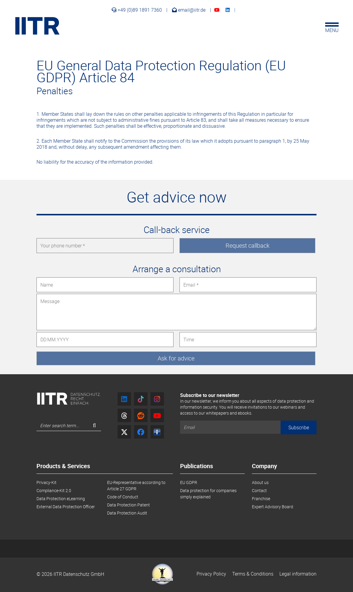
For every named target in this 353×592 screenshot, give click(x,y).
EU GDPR (188, 482)
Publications (196, 466)
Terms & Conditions (252, 573)
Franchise (261, 498)
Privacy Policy (211, 573)
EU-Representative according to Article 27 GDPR (136, 485)
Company (264, 466)
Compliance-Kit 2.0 (53, 490)
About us (260, 482)
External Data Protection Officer (65, 506)
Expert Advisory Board (272, 506)
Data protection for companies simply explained (208, 494)
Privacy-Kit (46, 482)
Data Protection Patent (128, 505)
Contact (259, 490)
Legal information (298, 573)
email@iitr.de (189, 10)
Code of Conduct (122, 497)
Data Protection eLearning (60, 498)
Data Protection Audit (127, 513)
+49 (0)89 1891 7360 (137, 10)
